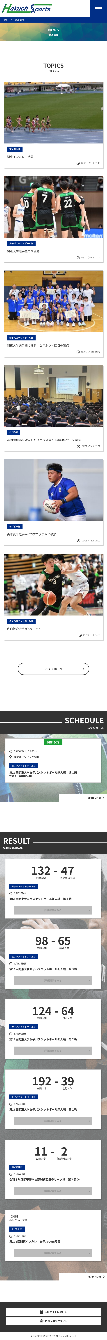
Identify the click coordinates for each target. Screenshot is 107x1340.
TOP (6, 19)
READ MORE (53, 669)
